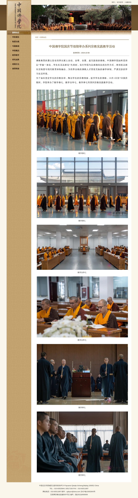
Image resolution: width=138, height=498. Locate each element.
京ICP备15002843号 (88, 491)
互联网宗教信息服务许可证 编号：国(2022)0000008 (69, 494)
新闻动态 (15, 33)
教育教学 (15, 55)
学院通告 (15, 37)
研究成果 (15, 60)
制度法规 (15, 42)
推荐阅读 (15, 69)
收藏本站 (128, 2)
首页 (113, 2)
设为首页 (120, 2)
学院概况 (15, 51)
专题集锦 (15, 46)
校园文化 (15, 64)
